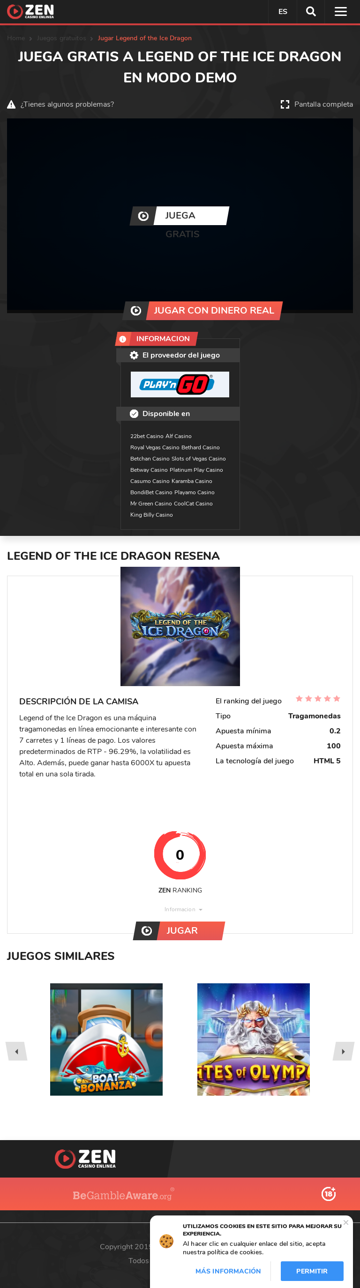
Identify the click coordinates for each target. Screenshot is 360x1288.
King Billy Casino (151, 515)
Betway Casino (149, 470)
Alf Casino (178, 436)
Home (16, 38)
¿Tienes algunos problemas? (67, 104)
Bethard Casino (200, 447)
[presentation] (16, 1051)
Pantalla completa (323, 104)
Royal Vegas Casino (155, 447)
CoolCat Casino (193, 503)
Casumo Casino (150, 481)
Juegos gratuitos (61, 38)
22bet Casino (147, 436)
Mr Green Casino (151, 503)
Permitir (312, 1271)
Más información (228, 1271)
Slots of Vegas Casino (199, 458)
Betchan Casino (150, 458)
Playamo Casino (194, 492)
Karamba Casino (192, 481)
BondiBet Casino (151, 492)
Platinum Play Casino (196, 470)
